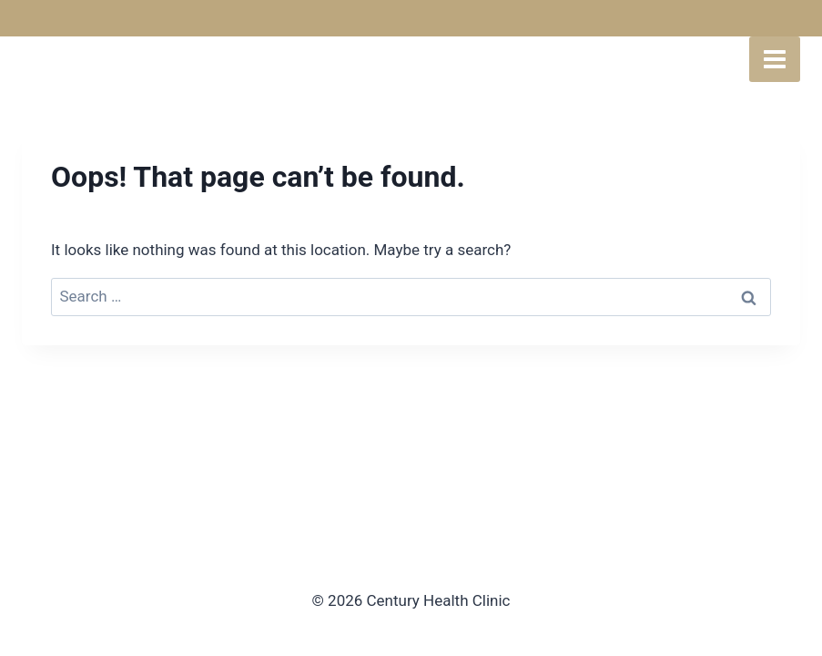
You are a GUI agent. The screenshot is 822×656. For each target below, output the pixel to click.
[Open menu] (774, 59)
